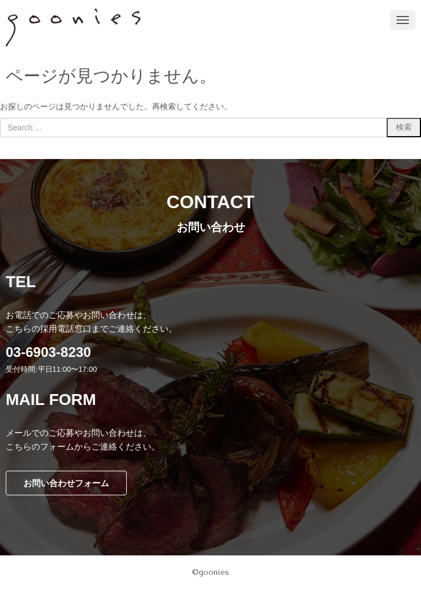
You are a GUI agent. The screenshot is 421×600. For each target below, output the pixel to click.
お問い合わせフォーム (66, 483)
